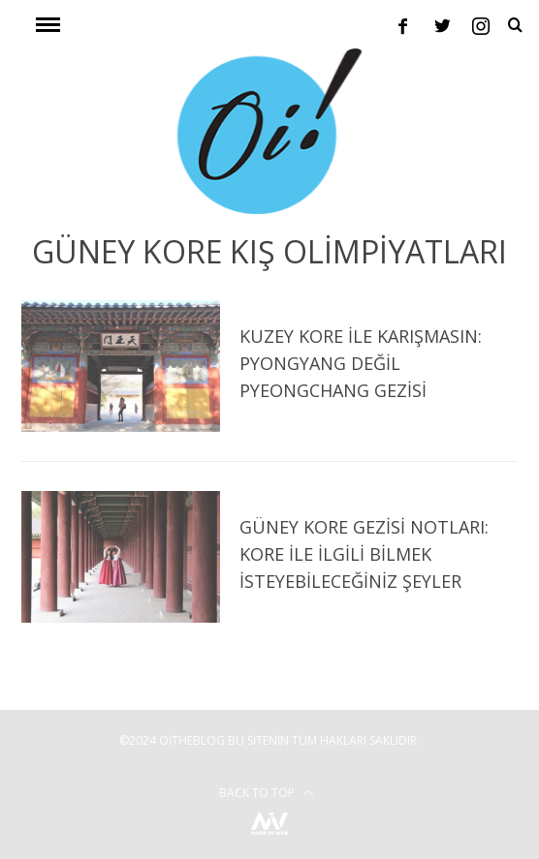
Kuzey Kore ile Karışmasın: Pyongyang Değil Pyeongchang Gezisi (360, 363)
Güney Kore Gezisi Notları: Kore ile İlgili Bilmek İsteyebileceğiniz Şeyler (364, 554)
